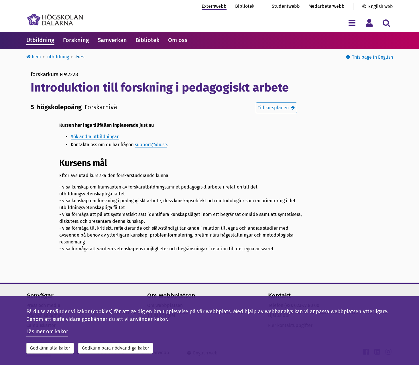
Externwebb (214, 6)
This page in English (372, 57)
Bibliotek (244, 6)
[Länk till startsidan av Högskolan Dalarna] (55, 19)
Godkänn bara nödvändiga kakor (115, 348)
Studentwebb (286, 6)
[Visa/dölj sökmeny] (386, 22)
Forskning (76, 40)
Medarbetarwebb (326, 6)
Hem (33, 56)
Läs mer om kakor (47, 331)
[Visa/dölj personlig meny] (369, 22)
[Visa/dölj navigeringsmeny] (352, 22)
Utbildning (40, 40)
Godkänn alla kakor (50, 348)
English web (380, 6)
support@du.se (151, 144)
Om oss (178, 40)
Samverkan (112, 40)
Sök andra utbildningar (95, 136)
